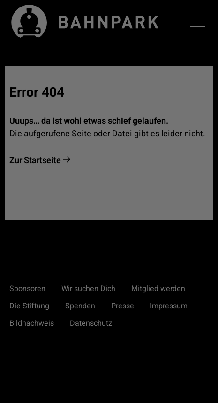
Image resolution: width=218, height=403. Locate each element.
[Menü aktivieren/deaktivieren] (197, 23)
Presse (122, 306)
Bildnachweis (31, 323)
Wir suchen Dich (88, 288)
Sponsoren (27, 288)
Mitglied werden (158, 288)
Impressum (169, 306)
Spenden (80, 306)
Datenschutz (91, 323)
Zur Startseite (35, 160)
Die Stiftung (29, 306)
